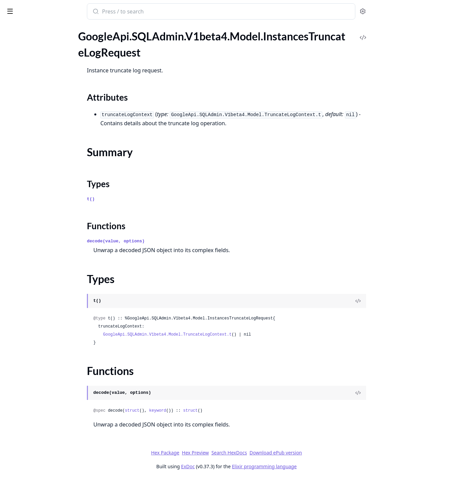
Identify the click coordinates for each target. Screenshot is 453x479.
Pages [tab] (12, 29)
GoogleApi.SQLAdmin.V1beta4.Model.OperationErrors (48, 201)
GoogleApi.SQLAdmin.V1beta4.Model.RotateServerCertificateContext (48, 328)
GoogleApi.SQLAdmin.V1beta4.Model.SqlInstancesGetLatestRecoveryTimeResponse (48, 392)
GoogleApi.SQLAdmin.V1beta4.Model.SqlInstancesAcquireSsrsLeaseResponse (48, 374)
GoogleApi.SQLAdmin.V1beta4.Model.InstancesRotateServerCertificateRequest (48, 44)
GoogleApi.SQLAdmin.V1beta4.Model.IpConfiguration (48, 110)
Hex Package (215, 452)
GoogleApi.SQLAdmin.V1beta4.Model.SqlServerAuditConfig (48, 474)
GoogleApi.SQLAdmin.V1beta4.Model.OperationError (48, 192)
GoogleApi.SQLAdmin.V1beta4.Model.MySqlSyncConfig (48, 165)
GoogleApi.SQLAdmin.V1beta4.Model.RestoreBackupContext (48, 310)
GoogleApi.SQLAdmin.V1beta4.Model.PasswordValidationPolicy (48, 237)
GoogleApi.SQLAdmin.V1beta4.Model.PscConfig (48, 274)
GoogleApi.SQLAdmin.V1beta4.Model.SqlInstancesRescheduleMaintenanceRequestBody (48, 410)
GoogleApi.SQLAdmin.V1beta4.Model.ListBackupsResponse (48, 128)
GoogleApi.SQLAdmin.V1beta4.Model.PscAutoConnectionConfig (48, 265)
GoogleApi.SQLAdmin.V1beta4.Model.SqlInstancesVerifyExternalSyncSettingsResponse (48, 446)
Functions (23, 89)
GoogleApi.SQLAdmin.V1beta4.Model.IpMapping (48, 119)
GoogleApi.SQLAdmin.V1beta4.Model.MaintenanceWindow (48, 146)
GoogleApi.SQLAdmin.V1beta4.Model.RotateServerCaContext (48, 319)
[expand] (94, 36)
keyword (208, 410)
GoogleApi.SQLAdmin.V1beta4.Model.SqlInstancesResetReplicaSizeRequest (48, 419)
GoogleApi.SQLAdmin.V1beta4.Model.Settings (48, 346)
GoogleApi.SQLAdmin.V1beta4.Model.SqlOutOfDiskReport (48, 455)
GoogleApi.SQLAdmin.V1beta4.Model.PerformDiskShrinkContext (48, 246)
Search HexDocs (279, 452)
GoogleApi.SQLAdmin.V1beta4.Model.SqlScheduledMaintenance (48, 464)
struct (182, 410)
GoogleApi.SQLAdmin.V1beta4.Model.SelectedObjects (48, 337)
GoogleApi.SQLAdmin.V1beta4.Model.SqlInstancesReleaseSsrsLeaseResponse (48, 401)
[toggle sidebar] (92, 11)
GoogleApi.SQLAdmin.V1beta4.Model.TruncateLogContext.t (218, 334)
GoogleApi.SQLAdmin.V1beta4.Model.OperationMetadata (48, 210)
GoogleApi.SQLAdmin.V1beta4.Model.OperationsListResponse (48, 219)
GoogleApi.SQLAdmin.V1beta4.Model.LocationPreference (48, 137)
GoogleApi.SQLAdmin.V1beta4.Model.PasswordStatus (48, 228)
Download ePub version (326, 452)
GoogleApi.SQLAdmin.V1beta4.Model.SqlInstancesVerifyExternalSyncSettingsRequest (48, 437)
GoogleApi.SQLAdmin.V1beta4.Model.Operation (48, 183)
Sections (21, 65)
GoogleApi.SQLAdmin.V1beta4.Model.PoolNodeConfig (48, 255)
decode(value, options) (166, 241)
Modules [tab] (40, 29)
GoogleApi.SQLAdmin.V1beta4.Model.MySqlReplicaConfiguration (48, 155)
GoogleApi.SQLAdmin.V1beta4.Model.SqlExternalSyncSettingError (48, 365)
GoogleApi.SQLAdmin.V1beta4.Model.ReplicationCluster (48, 292)
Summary (23, 73)
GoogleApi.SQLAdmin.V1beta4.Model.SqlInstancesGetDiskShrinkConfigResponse (48, 383)
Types (18, 81)
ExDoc (239, 466)
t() (141, 199)
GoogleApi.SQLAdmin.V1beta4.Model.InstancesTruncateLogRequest (48, 53)
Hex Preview (245, 452)
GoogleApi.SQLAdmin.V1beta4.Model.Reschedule (48, 301)
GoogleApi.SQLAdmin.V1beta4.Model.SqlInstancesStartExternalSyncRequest (48, 428)
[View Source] (408, 301)
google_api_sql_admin (36, 8)
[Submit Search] (145, 12)
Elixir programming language (315, 466)
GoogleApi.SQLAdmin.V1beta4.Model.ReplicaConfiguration (48, 283)
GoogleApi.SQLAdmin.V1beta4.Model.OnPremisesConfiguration (48, 174)
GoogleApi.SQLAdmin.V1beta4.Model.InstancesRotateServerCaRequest (48, 35)
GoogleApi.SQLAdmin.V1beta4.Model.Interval (48, 101)
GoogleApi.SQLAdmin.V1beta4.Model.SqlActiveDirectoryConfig (48, 355)
